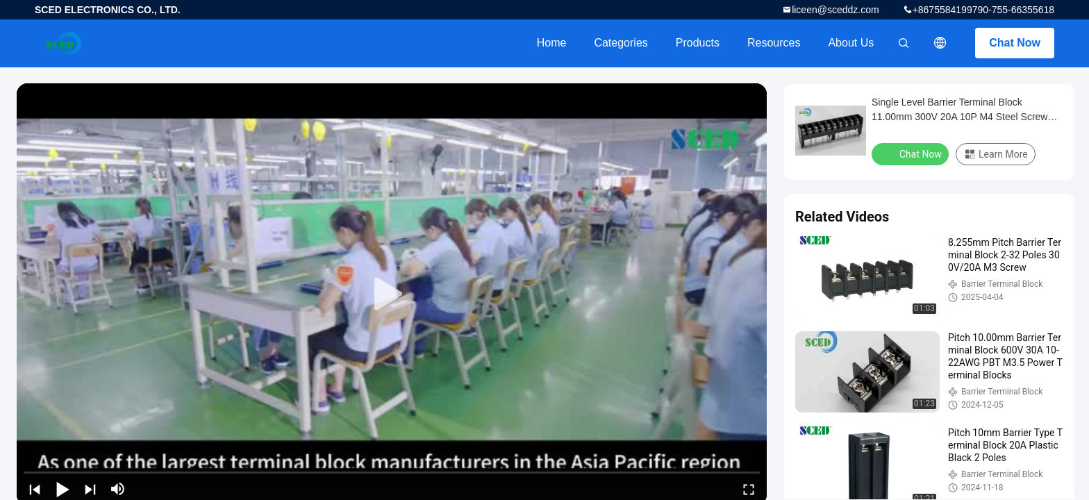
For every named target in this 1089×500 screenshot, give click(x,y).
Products (698, 43)
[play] (391, 294)
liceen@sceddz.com (835, 9)
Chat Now (1014, 43)
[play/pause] (62, 488)
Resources (773, 43)
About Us (851, 43)
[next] (90, 488)
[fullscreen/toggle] (749, 488)
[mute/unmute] (118, 488)
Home (552, 43)
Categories (620, 43)
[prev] (35, 488)
